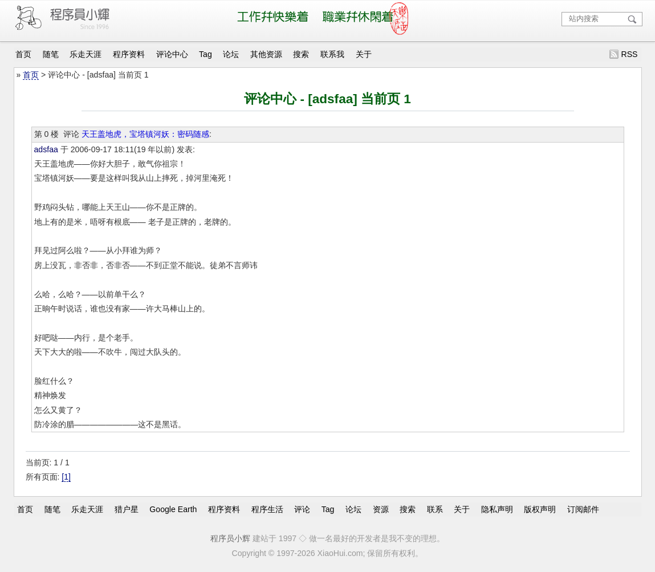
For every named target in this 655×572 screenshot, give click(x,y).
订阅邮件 (583, 509)
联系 (435, 509)
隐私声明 (497, 509)
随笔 (51, 54)
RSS (629, 54)
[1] (66, 476)
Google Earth (173, 509)
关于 (364, 54)
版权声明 (540, 509)
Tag (205, 54)
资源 (381, 509)
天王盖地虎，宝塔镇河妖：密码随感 (145, 134)
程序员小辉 (230, 538)
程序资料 (129, 54)
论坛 (231, 54)
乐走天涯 (85, 54)
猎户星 (127, 509)
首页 (23, 54)
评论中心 (172, 54)
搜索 (301, 54)
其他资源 (266, 54)
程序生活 (267, 509)
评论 (302, 509)
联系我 (332, 54)
